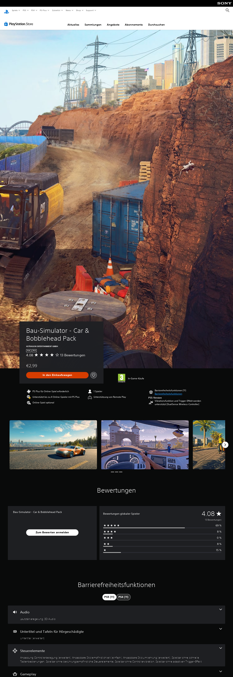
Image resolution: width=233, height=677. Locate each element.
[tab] (109, 593)
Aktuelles (73, 21)
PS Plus (43, 10)
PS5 (24, 10)
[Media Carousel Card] (53, 441)
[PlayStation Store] (19, 20)
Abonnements (134, 21)
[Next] (225, 441)
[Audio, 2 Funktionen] (116, 611)
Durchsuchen (156, 21)
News (68, 10)
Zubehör (56, 10)
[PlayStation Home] (6, 10)
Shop (78, 10)
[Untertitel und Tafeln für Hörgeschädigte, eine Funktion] (116, 630)
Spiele (15, 10)
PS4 (33, 10)
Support (90, 10)
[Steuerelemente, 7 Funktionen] (116, 652)
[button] (168, 390)
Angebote (113, 21)
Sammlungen (93, 21)
